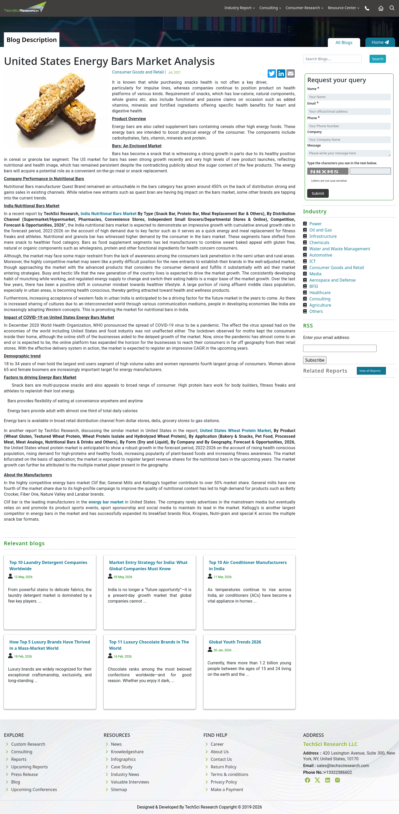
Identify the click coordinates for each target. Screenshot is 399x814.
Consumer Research (303, 7)
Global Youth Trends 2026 (235, 642)
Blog (12, 782)
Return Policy (220, 767)
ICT (312, 261)
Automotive (320, 255)
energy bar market (107, 502)
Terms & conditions (226, 774)
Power (315, 224)
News (113, 744)
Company (314, 132)
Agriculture (320, 305)
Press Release (21, 774)
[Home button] (379, 8)
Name (313, 88)
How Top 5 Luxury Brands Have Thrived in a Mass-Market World (49, 645)
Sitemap (115, 789)
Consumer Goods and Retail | (147, 72)
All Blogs (344, 42)
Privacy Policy (220, 782)
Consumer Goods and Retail (336, 267)
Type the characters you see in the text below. (342, 163)
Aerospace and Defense (332, 280)
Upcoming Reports (26, 767)
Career (214, 744)
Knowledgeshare (124, 752)
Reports (15, 759)
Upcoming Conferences (30, 789)
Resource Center (342, 7)
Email (312, 103)
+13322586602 (338, 772)
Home (380, 42)
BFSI (313, 286)
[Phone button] (365, 8)
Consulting (268, 7)
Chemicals (319, 242)
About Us (216, 752)
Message (314, 145)
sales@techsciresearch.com (343, 765)
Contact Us (218, 759)
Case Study (118, 767)
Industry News (121, 774)
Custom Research (24, 744)
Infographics (120, 759)
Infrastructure (323, 236)
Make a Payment (223, 789)
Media (315, 274)
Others (316, 311)
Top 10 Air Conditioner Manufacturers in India (248, 566)
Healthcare (320, 292)
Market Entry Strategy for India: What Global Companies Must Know (148, 566)
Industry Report (238, 7)
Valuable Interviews (126, 782)
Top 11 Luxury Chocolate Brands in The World (149, 645)
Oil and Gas (320, 230)
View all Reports (370, 371)
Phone (313, 117)
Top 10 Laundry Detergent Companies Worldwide (48, 566)
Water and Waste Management (339, 249)
